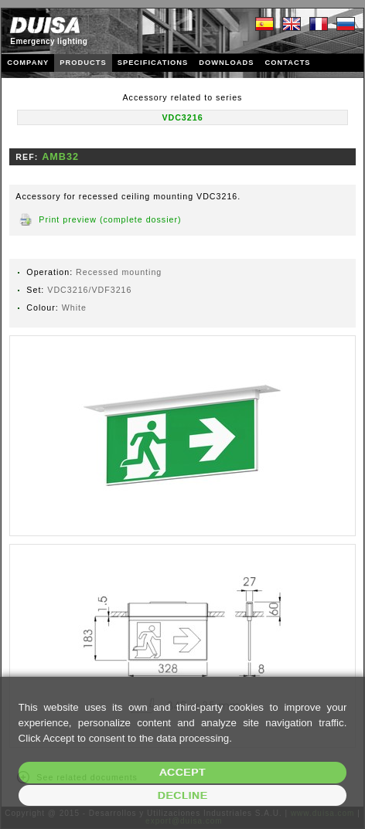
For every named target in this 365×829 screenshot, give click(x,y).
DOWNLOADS (226, 62)
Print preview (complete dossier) (110, 219)
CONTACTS (287, 62)
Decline (183, 795)
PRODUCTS (83, 62)
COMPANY (28, 62)
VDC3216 (182, 117)
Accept (182, 772)
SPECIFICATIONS (153, 62)
